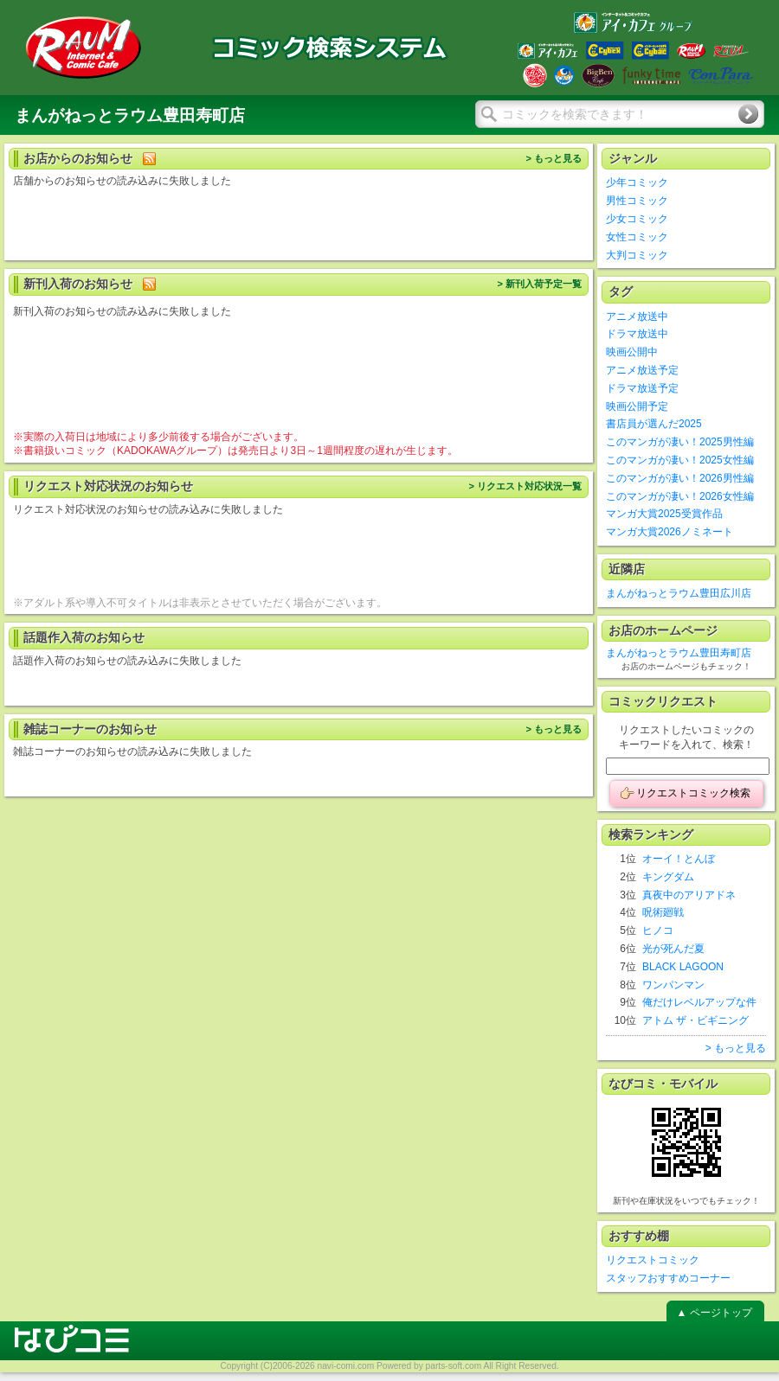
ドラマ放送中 (637, 334)
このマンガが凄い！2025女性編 (680, 460)
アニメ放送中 (637, 316)
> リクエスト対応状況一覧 (525, 486)
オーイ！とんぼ (678, 859)
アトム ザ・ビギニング (695, 1020)
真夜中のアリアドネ (689, 895)
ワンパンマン (673, 985)
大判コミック (637, 255)
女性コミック (637, 237)
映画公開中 (632, 352)
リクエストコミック (652, 1260)
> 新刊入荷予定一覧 (539, 283)
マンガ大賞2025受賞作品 (664, 514)
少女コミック (637, 219)
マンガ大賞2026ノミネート (669, 532)
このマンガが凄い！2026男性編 (680, 478)
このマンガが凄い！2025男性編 (680, 442)
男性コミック (637, 201)
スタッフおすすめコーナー (668, 1278)
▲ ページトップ (713, 1313)
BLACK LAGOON (683, 967)
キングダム (668, 877)
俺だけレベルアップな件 (699, 1002)
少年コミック (637, 182)
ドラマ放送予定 (642, 388)
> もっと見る (553, 158)
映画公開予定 (637, 406)
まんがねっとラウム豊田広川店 (678, 593)
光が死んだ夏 (673, 949)
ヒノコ (657, 930)
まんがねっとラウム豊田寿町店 (678, 653)
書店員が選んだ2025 (654, 424)
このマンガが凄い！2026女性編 (680, 496)
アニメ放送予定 (642, 370)
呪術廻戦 (663, 912)
